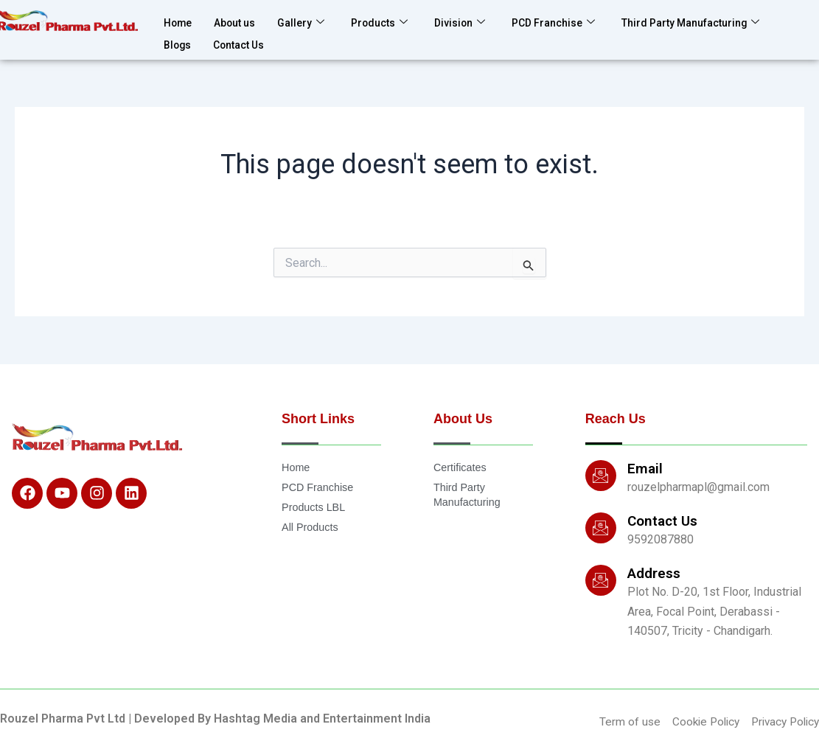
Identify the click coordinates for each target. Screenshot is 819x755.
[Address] (600, 579)
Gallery (310, 20)
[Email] (600, 474)
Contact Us (244, 39)
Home (179, 20)
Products (391, 20)
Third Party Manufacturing (720, 20)
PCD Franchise (573, 20)
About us (240, 20)
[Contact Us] (600, 527)
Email (645, 467)
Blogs (178, 39)
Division (474, 20)
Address (653, 572)
